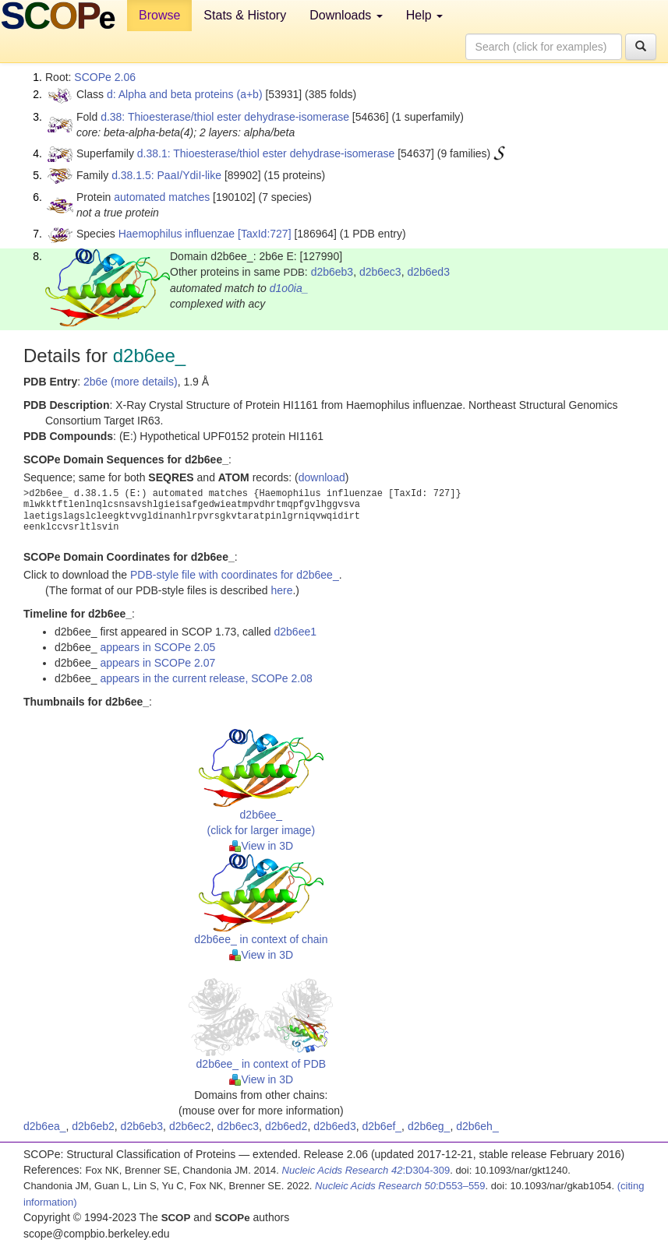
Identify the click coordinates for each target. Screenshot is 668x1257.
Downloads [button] (346, 15)
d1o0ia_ (289, 288)
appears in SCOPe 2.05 (157, 647)
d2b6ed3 (428, 272)
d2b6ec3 (380, 272)
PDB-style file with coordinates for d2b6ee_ (234, 575)
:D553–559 (400, 1186)
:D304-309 (366, 1170)
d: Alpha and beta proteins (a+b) (185, 94)
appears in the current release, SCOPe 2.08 (206, 678)
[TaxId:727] (265, 233)
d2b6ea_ (44, 1126)
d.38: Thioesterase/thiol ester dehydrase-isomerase (225, 117)
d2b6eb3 (332, 272)
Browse (159, 15)
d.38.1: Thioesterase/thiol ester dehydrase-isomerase (265, 153)
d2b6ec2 (190, 1126)
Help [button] (424, 15)
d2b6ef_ (381, 1126)
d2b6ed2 (286, 1126)
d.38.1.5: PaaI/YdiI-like (166, 175)
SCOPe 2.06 (105, 77)
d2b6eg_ (429, 1126)
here (281, 590)
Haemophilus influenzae (176, 233)
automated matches (162, 197)
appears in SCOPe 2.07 (157, 663)
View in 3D (261, 846)
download (322, 477)
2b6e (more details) (130, 381)
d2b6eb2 (93, 1126)
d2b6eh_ (477, 1126)
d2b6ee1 (295, 631)
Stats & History (244, 15)
